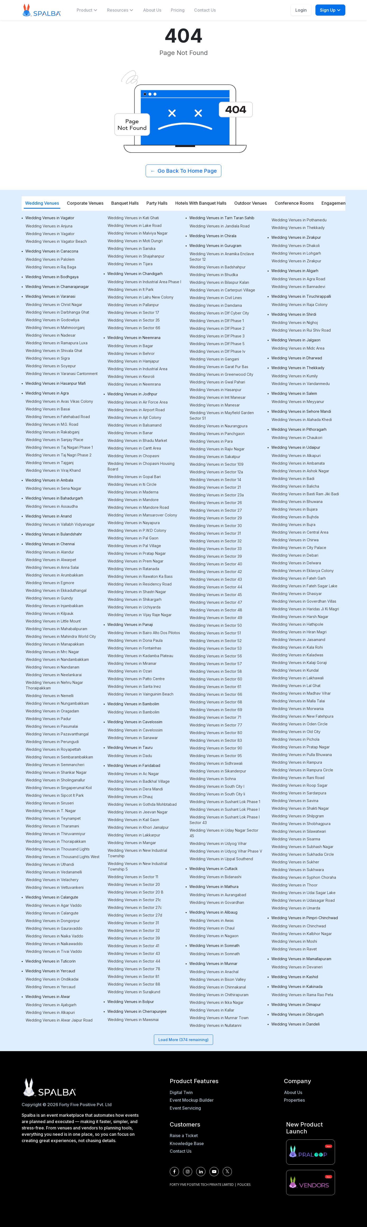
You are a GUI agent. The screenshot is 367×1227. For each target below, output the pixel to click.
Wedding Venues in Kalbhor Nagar (302, 933)
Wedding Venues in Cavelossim (134, 722)
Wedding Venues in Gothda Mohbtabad (142, 804)
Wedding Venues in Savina (295, 800)
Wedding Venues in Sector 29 (216, 518)
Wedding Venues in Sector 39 (134, 938)
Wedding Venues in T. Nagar (51, 810)
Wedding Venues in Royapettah (53, 749)
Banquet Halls (125, 203)
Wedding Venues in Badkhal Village (139, 781)
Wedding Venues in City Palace (299, 547)
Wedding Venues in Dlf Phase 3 (217, 336)
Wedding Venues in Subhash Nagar (302, 846)
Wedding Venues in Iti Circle (132, 484)
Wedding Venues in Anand (48, 516)
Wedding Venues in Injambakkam (54, 605)
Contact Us (205, 10)
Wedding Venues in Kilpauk (50, 613)
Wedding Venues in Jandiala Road (220, 226)
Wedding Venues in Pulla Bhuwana (302, 754)
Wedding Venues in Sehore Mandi (301, 411)
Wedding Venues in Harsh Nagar (300, 616)
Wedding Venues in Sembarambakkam (59, 757)
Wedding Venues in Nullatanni (215, 1025)
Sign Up (330, 10)
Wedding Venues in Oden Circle (300, 724)
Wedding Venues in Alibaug (213, 912)
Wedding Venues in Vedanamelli (54, 872)
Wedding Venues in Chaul (212, 928)
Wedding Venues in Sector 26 (216, 502)
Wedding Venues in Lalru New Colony (140, 297)
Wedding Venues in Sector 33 (216, 548)
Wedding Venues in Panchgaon (217, 433)
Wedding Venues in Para (211, 441)
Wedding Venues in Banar (130, 433)
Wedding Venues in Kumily (295, 376)
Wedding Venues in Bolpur (130, 1001)
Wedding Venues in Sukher (295, 862)
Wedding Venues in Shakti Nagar (300, 808)
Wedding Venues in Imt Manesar (218, 397)
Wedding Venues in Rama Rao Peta (302, 994)
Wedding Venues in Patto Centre (136, 678)
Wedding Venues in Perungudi (52, 741)
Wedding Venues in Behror (131, 353)
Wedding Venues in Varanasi (50, 296)
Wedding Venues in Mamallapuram (301, 958)
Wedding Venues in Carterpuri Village (222, 290)
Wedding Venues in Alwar (47, 996)
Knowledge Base (187, 1143)
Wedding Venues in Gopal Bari (134, 476)
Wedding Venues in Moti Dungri (135, 241)
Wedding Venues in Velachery (52, 879)
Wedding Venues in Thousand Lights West (62, 856)
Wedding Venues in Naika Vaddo (54, 936)
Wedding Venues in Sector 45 (216, 594)
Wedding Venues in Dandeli (295, 1024)
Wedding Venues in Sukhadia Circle (303, 854)
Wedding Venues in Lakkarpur (134, 835)
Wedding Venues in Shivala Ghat (54, 350)
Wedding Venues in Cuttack (213, 868)
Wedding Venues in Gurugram (215, 245)
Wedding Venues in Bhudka (214, 274)
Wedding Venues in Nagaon (214, 935)
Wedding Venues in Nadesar (51, 335)
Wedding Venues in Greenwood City (221, 374)
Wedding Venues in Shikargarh (135, 599)
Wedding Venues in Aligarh (294, 270)
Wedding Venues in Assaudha (52, 506)
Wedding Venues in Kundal (295, 670)
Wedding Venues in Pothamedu (299, 220)
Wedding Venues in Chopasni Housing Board (141, 466)
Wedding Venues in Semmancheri (55, 764)
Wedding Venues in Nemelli (50, 695)
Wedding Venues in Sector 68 (216, 702)
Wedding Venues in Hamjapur (133, 361)
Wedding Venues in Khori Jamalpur (138, 827)
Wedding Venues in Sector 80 (216, 732)
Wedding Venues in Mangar (132, 842)
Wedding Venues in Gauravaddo (54, 928)
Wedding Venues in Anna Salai (52, 567)
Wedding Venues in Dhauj (130, 796)
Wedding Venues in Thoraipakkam (56, 841)
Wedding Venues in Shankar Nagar (56, 772)
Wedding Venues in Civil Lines (216, 297)
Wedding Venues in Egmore (50, 582)
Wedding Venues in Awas (212, 920)
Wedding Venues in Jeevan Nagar (138, 812)
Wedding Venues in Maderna (133, 492)
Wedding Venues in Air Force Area (138, 402)
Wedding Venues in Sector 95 (216, 755)
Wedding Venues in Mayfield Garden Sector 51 (222, 415)
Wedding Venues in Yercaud (50, 971)
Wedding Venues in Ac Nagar (133, 773)
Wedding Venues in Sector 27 (216, 510)
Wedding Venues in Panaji (130, 624)
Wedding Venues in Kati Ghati (133, 218)
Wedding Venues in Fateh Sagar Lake (304, 586)
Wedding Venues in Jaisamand (298, 639)
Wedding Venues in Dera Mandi (135, 789)
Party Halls (156, 203)
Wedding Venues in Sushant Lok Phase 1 (225, 801)
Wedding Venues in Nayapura (134, 522)
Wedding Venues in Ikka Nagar (217, 1002)
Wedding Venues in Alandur (50, 552)
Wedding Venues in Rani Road (298, 777)
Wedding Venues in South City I (217, 786)
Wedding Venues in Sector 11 (133, 877)
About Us (152, 10)
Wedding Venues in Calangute (51, 897)
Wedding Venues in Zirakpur (296, 237)
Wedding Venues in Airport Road (136, 410)
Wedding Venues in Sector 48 (216, 610)
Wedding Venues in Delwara (296, 563)
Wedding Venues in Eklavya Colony (303, 570)
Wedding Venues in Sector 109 (217, 464)
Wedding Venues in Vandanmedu (301, 383)
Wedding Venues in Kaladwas (297, 655)
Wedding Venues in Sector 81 (133, 976)
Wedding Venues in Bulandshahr (53, 534)
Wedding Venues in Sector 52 (216, 640)
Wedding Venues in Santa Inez (134, 686)
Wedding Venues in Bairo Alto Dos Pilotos (144, 632)
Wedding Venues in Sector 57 (216, 663)
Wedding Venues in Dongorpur (53, 920)
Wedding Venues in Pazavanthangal (57, 734)
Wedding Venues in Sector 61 (215, 686)
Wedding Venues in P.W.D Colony (137, 530)
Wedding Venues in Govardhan (217, 902)
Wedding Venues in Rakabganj (52, 432)
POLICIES (243, 1184)
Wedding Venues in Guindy (49, 598)
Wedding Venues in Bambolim (133, 704)
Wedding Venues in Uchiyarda (134, 607)
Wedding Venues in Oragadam (52, 711)
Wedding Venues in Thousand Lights (58, 849)
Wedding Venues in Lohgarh (296, 253)
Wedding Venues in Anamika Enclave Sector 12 (222, 256)
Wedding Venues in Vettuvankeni (55, 887)
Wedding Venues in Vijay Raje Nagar (140, 614)
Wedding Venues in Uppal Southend (221, 859)
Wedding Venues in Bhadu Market (137, 440)
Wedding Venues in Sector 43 (134, 953)
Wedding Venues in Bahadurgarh (54, 498)
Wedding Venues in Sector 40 (216, 564)
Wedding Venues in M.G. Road (52, 424)
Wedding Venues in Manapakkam (55, 644)
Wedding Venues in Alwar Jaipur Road (59, 1020)
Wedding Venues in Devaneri (297, 967)
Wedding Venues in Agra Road (298, 279)
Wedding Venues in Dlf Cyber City (219, 313)
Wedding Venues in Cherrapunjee (137, 1011)
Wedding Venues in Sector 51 (215, 633)
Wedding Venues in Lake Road (135, 225)
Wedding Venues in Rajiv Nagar (217, 449)
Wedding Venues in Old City (296, 731)
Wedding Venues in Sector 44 (134, 961)
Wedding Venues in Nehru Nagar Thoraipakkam (54, 685)
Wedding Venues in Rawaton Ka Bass (140, 576)
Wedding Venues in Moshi (294, 941)
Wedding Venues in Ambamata (298, 463)
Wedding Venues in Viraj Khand (53, 470)
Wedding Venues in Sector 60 (216, 679)
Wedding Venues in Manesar (215, 405)
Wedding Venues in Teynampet (53, 818)
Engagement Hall (338, 203)
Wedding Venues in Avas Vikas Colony (59, 401)
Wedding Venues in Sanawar (133, 737)
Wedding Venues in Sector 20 (134, 884)
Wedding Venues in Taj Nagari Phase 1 (59, 447)
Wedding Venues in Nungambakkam (57, 703)
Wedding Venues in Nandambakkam (57, 659)
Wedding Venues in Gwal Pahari (217, 382)
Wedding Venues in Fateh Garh (299, 578)
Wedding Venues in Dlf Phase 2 (217, 328)
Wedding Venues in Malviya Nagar (138, 233)
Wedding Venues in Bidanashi (215, 877)
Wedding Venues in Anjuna (49, 226)
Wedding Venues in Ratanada (133, 568)
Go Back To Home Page (183, 171)
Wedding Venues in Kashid (294, 976)
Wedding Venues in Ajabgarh (51, 1004)
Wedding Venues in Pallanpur (133, 305)
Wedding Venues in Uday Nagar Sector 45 (224, 833)
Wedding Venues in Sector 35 (134, 320)
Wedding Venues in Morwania (298, 708)
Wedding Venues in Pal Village (134, 545)
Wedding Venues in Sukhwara (298, 869)
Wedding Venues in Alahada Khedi (302, 419)
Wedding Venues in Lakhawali (298, 678)
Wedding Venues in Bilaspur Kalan (219, 282)
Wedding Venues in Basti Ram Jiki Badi (305, 494)
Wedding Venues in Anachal (214, 971)
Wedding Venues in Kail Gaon (133, 819)
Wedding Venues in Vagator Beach (56, 241)
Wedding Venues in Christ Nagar (54, 304)
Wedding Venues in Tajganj (50, 462)
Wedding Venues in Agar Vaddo (54, 905)
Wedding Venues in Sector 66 (134, 328)
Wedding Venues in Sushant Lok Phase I (225, 809)
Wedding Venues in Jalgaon (295, 340)
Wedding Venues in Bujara (295, 509)
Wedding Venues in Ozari (130, 671)
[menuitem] (87, 10)
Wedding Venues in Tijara (130, 264)
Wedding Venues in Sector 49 (216, 617)
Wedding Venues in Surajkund (134, 992)
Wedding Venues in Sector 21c (134, 900)
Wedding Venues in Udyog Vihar (218, 843)
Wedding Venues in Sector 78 (134, 969)
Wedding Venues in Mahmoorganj (55, 327)
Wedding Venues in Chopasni (133, 456)
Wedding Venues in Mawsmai (133, 1019)
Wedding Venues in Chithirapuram (219, 994)
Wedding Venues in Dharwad (296, 358)
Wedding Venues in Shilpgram (298, 816)
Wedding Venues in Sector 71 (215, 717)
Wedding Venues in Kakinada (297, 986)
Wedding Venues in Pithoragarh (299, 429)
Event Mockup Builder (192, 1100)
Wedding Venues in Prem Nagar (135, 561)
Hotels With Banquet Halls (200, 203)
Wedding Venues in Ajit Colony (134, 417)
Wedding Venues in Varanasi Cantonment (62, 373)
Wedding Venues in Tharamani (52, 826)
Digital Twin (181, 1092)
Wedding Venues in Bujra (293, 524)
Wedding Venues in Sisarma (296, 839)
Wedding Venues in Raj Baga (51, 267)
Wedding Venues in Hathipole (297, 624)
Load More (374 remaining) (183, 1039)
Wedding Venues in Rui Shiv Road (301, 330)
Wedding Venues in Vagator (49, 218)
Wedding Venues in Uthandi (50, 864)
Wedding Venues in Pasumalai (52, 726)
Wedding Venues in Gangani (214, 359)
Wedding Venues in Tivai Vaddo (54, 951)
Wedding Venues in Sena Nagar (53, 488)
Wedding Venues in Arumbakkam (54, 575)
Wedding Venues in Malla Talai (298, 701)
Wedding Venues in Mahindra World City (61, 636)
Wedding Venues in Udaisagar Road (303, 900)
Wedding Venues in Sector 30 (216, 525)
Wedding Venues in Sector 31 (133, 923)
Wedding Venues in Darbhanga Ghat (57, 312)
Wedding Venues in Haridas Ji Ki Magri (305, 609)
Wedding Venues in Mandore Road (138, 507)
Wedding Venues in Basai (48, 409)
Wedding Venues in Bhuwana (297, 501)
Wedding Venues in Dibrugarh (297, 1014)
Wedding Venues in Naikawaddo (54, 943)
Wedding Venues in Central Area (300, 532)
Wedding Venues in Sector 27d (135, 915)
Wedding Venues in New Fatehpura (302, 716)
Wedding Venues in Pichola (295, 739)
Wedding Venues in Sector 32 (134, 930)
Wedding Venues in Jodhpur (132, 394)
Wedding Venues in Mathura (213, 886)
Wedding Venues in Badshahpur (218, 267)
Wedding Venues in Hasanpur (215, 389)
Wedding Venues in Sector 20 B (135, 892)
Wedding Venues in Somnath (214, 945)
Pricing (178, 10)
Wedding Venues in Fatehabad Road (58, 416)
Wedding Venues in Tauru (130, 747)
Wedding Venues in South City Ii (217, 794)
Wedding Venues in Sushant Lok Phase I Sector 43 (225, 820)
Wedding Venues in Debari (295, 555)
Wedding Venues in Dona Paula (135, 640)
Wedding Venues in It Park (131, 289)
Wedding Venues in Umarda (296, 908)
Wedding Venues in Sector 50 (216, 625)
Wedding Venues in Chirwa (295, 540)
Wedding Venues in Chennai (50, 544)
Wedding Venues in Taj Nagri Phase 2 (58, 455)
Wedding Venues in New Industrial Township (137, 853)
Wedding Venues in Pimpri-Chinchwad (304, 917)
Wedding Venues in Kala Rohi (297, 647)
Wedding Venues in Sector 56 (216, 656)
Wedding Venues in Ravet (294, 949)
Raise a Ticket (184, 1135)
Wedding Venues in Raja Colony (300, 304)
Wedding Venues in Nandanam (52, 667)
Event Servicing (185, 1108)
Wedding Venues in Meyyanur (298, 401)
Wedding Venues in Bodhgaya (52, 276)
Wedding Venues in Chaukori (297, 437)
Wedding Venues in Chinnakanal (218, 987)
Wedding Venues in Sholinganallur (55, 780)
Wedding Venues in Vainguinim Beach (140, 694)
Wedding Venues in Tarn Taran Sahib (221, 218)
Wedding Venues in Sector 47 (216, 602)
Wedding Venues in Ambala (49, 480)
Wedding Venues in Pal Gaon (133, 538)
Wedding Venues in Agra (47, 393)
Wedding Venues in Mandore (133, 499)
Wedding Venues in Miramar (132, 663)
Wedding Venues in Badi (293, 478)
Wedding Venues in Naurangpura (218, 426)
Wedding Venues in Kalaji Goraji (299, 662)
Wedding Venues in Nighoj (295, 322)
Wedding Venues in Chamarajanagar (57, 286)
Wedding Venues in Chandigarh (135, 273)
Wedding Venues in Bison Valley (218, 979)
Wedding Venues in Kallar (212, 1010)
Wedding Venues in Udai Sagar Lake (304, 892)
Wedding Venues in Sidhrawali (216, 763)
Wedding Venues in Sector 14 (215, 479)
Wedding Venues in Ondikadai (52, 979)
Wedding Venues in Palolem (50, 259)
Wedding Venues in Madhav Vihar (301, 693)
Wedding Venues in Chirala (212, 236)
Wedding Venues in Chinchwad (299, 926)
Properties (294, 1100)
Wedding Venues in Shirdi (293, 314)
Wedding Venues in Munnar (213, 963)
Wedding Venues (42, 203)
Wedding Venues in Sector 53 (216, 648)
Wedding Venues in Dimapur (296, 1004)
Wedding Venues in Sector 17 (133, 312)
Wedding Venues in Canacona (51, 251)
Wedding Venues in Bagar (130, 346)
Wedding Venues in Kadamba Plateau (140, 655)
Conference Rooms (294, 203)
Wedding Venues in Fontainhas (134, 648)
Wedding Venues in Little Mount (53, 621)
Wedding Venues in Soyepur (51, 366)
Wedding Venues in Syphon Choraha (304, 877)
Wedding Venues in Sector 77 (216, 725)
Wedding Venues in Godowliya (52, 320)
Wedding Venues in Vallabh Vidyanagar (60, 524)
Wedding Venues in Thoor (295, 885)
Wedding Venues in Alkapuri (50, 1012)
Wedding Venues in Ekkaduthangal (56, 590)
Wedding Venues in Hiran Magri (299, 632)
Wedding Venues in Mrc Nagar (52, 651)
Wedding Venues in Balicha (295, 486)
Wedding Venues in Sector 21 (215, 487)
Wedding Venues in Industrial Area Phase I (144, 282)
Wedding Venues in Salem (294, 393)
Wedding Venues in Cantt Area (134, 448)
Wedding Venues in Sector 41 (133, 946)
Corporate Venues (85, 203)
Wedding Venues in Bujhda (295, 517)
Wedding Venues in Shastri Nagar (137, 591)
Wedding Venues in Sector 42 (216, 571)
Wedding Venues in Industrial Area (137, 369)
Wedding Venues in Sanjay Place (54, 439)
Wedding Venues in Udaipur (295, 447)
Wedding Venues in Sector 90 (216, 748)
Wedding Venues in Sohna (213, 778)
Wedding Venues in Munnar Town (219, 1017)
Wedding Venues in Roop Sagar (300, 785)
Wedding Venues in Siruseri (50, 803)
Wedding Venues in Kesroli (131, 376)
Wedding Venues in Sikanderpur (218, 771)
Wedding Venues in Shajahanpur (136, 256)
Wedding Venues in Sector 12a (216, 472)
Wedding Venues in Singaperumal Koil (59, 787)
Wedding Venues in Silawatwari (299, 831)
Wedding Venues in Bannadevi (298, 286)
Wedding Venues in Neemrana (133, 337)
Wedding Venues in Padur (48, 718)
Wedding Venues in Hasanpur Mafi (55, 383)
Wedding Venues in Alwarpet (51, 559)
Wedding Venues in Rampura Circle (302, 770)
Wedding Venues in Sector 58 (216, 671)
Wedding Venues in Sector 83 (216, 740)
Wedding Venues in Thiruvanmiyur (55, 833)
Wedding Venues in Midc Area (298, 348)
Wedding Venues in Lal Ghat (296, 685)
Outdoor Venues (250, 203)
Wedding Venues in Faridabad (133, 765)
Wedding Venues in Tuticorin (50, 961)
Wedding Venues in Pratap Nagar (137, 553)
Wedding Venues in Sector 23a (217, 495)
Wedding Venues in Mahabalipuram (56, 628)
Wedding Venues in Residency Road (140, 584)
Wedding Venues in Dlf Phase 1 (217, 320)
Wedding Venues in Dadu (130, 755)
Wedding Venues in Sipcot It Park (55, 795)
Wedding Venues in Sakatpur (215, 456)
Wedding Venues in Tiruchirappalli (301, 296)
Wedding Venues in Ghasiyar (297, 593)
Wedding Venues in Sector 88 (134, 984)
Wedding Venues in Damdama (216, 305)
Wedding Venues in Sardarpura (299, 793)
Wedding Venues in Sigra (48, 358)
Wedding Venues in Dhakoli (296, 245)
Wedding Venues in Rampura (297, 762)
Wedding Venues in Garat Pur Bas (219, 366)
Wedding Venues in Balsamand (135, 425)
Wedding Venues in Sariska (131, 248)
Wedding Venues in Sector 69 (216, 709)
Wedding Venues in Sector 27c (135, 907)
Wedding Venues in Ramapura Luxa (57, 343)
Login (301, 10)
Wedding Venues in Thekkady (298, 227)
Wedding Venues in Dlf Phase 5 (217, 343)
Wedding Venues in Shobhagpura (301, 823)
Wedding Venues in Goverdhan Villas (304, 601)
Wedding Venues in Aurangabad (218, 894)
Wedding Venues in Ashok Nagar (300, 471)
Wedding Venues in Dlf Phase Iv (217, 351)
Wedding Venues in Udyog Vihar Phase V (226, 851)
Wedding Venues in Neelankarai (54, 674)
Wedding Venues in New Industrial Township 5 (137, 866)
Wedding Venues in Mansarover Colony (142, 515)
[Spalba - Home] (41, 10)
